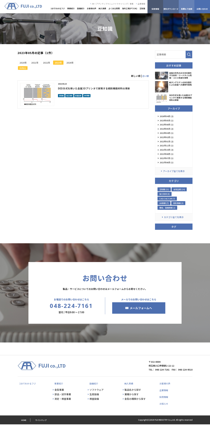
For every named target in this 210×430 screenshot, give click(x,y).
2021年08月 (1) (166, 157)
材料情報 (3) (178, 208)
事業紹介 (71, 8)
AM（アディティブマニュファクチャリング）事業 (112, 3)
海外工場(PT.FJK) (129, 8)
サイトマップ (38, 425)
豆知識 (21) (164, 194)
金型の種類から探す (135, 404)
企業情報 (141, 3)
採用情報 (163, 402)
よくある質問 (114, 8)
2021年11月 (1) (166, 148)
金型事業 (59, 395)
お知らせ (163, 409)
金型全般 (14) (179, 194)
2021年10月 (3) (166, 153)
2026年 (81, 63)
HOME (20, 425)
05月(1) (23, 69)
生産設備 (94, 400)
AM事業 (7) (164, 208)
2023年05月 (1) (166, 121)
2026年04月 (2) (166, 116)
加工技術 (69, 101)
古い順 (145, 77)
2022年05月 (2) (166, 130)
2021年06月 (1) (166, 167)
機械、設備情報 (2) (167, 213)
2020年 (24, 63)
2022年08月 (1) (166, 125)
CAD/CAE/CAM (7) (167, 204)
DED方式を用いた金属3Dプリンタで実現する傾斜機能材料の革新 (101, 91)
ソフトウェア (97, 395)
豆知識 (142, 8)
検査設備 (94, 404)
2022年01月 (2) (166, 144)
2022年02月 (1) (166, 139)
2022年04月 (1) (166, 134)
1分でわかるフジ (58, 8)
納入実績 (102, 8)
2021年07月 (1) (166, 162)
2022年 (53, 63)
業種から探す (132, 400)
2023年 (67, 63)
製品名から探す (133, 395)
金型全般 (78, 101)
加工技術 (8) (164, 199)
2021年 (39, 63)
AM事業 (87, 101)
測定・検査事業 (63, 404)
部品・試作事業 (63, 400)
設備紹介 (81, 8)
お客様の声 (91, 8)
